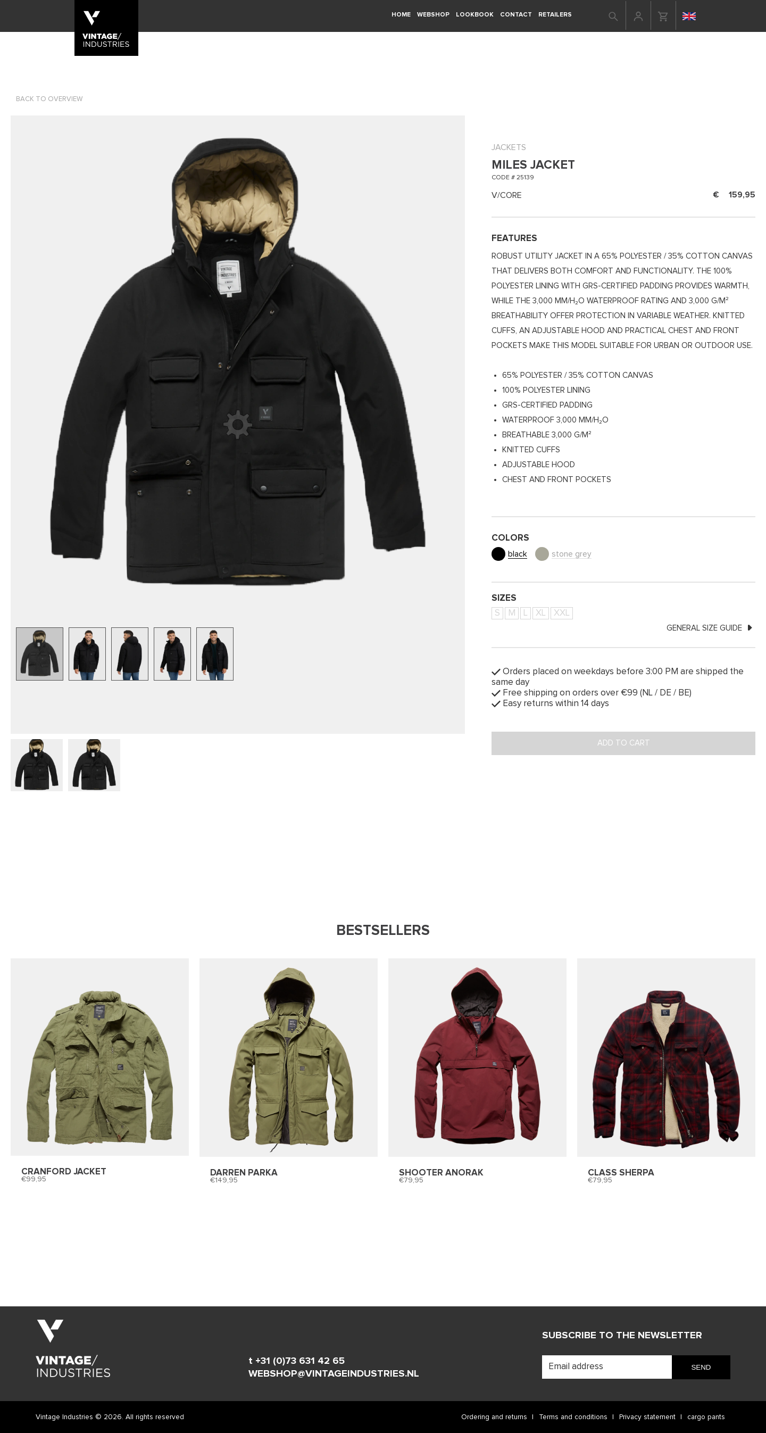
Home (401, 15)
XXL (562, 613)
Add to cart (623, 743)
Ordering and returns (494, 1417)
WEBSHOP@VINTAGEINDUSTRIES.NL (333, 1374)
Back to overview (49, 99)
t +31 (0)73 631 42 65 (296, 1361)
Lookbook (475, 15)
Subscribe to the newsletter (622, 1335)
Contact (516, 15)
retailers (555, 15)
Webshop (433, 15)
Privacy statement (647, 1417)
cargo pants (706, 1417)
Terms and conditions (573, 1417)
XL (541, 613)
